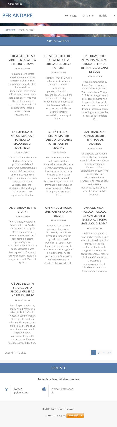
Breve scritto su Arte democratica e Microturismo (22, 60)
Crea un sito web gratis (56, 415)
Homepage (71, 15)
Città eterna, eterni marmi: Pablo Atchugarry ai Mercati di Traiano (58, 139)
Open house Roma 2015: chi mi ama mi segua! (58, 211)
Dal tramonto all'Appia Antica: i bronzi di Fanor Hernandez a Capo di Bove (94, 63)
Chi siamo (88, 15)
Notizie (103, 15)
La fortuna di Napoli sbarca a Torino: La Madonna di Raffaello (22, 139)
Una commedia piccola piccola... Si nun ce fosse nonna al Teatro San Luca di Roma (94, 215)
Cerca (4, 3)
